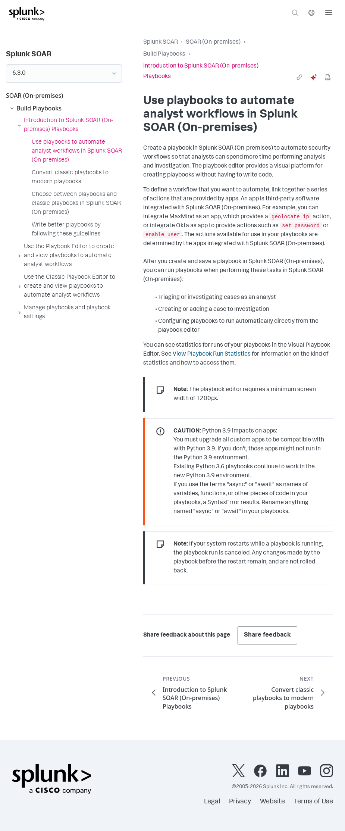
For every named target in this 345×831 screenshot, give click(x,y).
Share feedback (267, 635)
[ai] (313, 77)
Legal (212, 802)
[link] (299, 77)
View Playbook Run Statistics (212, 354)
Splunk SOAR (160, 43)
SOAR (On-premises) (213, 43)
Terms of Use (313, 802)
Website (272, 802)
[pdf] (328, 77)
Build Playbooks (164, 54)
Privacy (240, 802)
